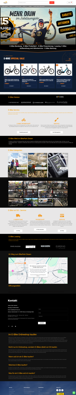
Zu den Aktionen (16, 39)
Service (25, 6)
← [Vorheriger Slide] (2, 26)
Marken (11, 6)
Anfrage (30, 6)
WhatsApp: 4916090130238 (13, 307)
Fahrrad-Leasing (18, 6)
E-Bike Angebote (5, 6)
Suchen (51, 2)
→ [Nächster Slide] (73, 26)
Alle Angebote (69, 60)
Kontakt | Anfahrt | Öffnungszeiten (39, 6)
